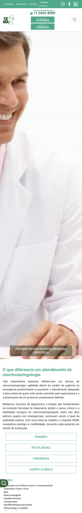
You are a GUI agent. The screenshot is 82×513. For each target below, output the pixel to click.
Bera (6, 492)
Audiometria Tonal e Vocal (16, 488)
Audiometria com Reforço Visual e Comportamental (28, 485)
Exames (41, 437)
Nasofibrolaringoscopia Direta (18, 504)
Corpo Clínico (41, 469)
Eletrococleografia (12, 495)
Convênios (21, 4)
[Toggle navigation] (74, 19)
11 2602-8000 (44, 13)
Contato (33, 4)
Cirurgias (41, 458)
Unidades (8, 4)
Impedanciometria (12, 498)
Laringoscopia (10, 501)
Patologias (41, 448)
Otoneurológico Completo (16, 508)
